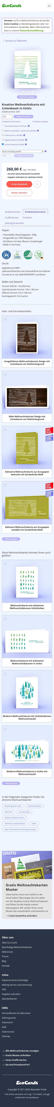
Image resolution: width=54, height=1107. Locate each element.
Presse (5, 956)
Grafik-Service (12, 135)
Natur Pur (8, 812)
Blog (4, 961)
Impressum (7, 1022)
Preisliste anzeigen (40, 121)
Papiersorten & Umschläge (15, 980)
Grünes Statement (13, 144)
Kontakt (6, 965)
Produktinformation (35, 211)
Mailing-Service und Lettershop (17, 984)
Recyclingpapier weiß (13, 806)
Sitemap (6, 1036)
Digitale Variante (13, 140)
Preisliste (27, 217)
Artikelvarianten (12, 211)
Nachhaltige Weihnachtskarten (17, 947)
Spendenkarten (9, 998)
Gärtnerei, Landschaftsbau (15, 823)
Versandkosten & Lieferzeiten (16, 1013)
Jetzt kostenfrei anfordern (21, 915)
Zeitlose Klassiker (34, 806)
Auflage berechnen (23, 116)
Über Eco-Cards (9, 942)
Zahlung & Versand (14, 223)
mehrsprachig (24, 812)
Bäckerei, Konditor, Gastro (14, 818)
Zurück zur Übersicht (14, 40)
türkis (34, 823)
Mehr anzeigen (11, 539)
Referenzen (7, 951)
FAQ (4, 989)
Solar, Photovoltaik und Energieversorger (20, 829)
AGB (4, 1027)
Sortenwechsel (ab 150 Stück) (14, 126)
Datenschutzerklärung (31, 30)
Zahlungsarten (9, 1017)
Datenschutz (8, 1031)
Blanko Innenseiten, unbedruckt (19, 131)
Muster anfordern (19, 192)
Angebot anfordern (11, 994)
